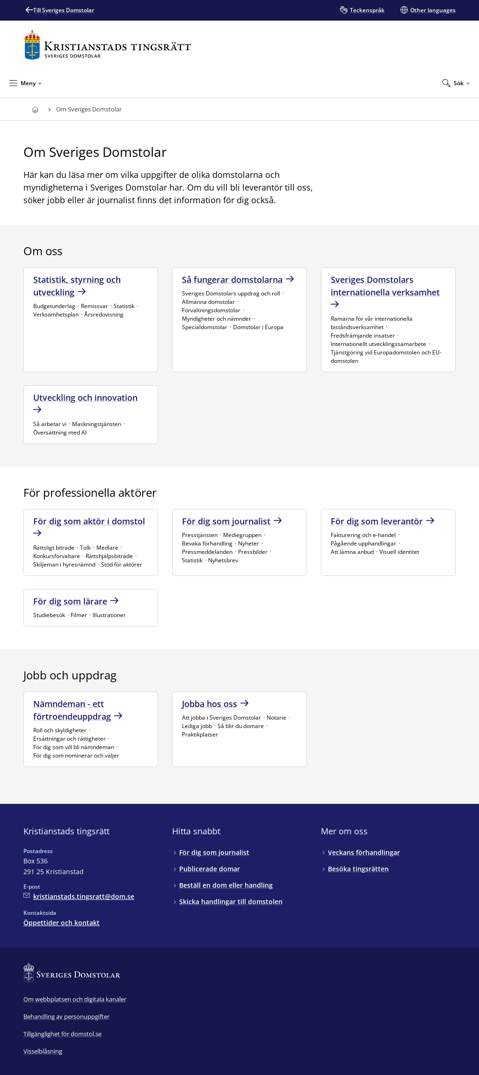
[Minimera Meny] (25, 83)
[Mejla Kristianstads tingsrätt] (78, 896)
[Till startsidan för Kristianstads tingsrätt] (107, 44)
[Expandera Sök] (456, 83)
